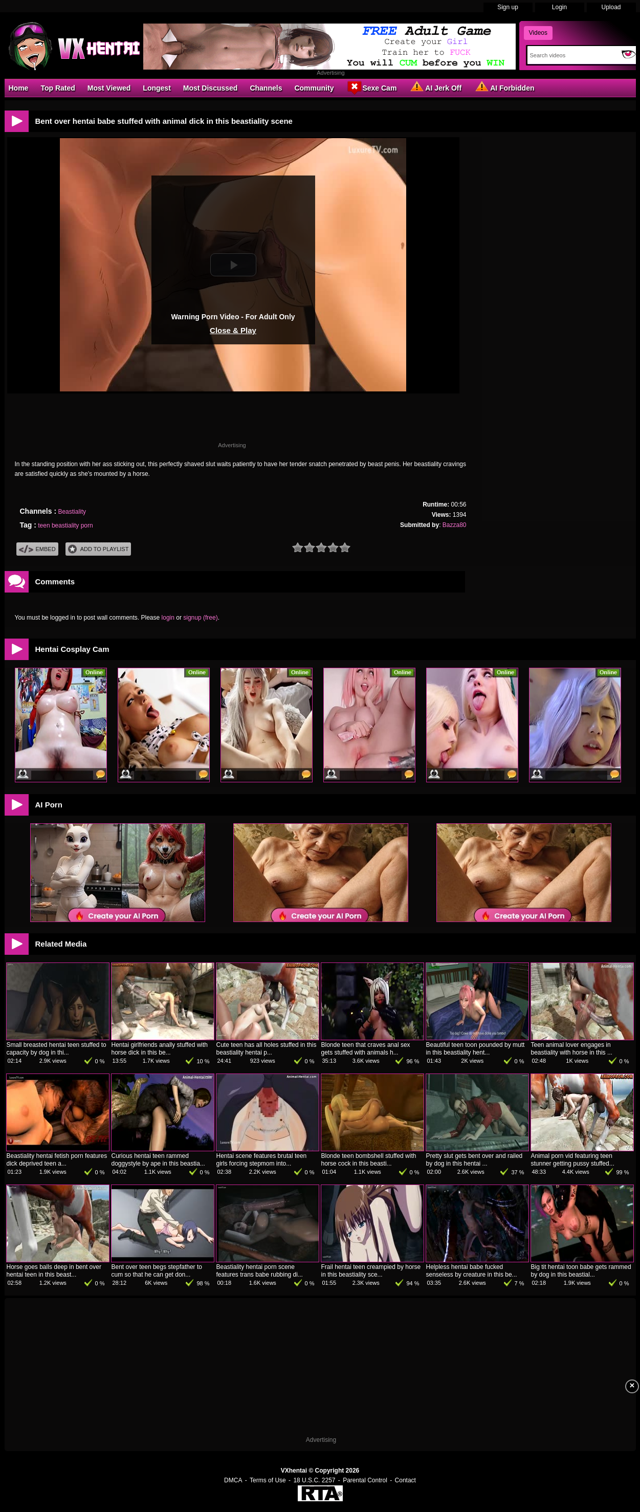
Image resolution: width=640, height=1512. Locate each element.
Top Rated (57, 88)
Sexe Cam (371, 87)
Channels (266, 88)
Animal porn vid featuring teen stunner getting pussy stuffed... (572, 1159)
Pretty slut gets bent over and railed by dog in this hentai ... (474, 1159)
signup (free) (200, 617)
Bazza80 (455, 525)
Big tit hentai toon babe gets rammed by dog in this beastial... (581, 1270)
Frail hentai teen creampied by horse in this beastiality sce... (371, 1270)
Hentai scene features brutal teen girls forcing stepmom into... (261, 1159)
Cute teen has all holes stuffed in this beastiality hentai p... (266, 1048)
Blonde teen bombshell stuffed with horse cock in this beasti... (368, 1159)
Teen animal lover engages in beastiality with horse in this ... (571, 1048)
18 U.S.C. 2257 (314, 1480)
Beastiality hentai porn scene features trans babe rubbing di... (259, 1270)
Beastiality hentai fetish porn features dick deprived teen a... (57, 1159)
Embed (37, 549)
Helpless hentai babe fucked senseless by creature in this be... (471, 1270)
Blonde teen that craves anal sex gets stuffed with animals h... (365, 1048)
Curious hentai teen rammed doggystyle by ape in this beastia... (158, 1159)
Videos (538, 32)
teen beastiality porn (65, 525)
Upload (611, 7)
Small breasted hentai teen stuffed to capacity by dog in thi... (56, 1048)
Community (314, 88)
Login (559, 7)
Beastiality (72, 511)
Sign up (507, 7)
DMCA (233, 1480)
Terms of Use (268, 1480)
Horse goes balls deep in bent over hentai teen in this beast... (54, 1270)
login (168, 617)
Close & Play (233, 330)
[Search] (572, 55)
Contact (405, 1480)
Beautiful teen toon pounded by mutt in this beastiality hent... (475, 1048)
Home (19, 88)
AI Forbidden (504, 87)
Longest (156, 88)
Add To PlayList (98, 549)
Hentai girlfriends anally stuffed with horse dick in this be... (160, 1048)
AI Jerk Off (435, 87)
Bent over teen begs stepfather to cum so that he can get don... (157, 1270)
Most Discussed (210, 88)
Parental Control (365, 1480)
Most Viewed (109, 88)
